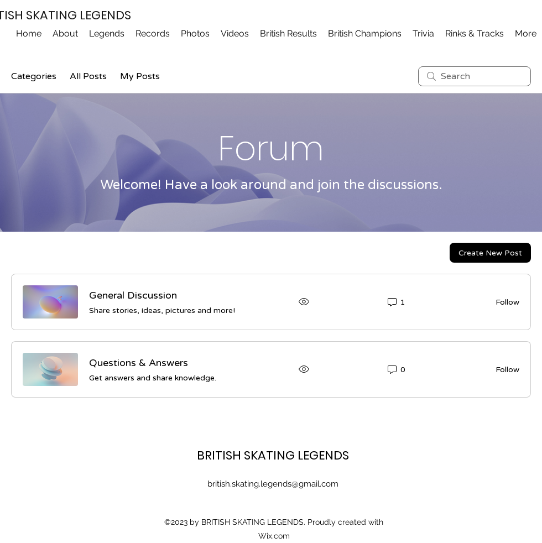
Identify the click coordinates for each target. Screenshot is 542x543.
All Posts (88, 76)
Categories (33, 76)
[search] (474, 76)
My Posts (140, 76)
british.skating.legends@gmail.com (272, 484)
